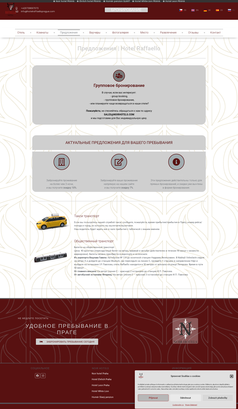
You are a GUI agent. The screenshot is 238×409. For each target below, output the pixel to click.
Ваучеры (94, 32)
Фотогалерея (120, 32)
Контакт (215, 32)
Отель (21, 32)
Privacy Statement (191, 405)
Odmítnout (185, 398)
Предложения (69, 32)
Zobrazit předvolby (217, 398)
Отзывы (193, 32)
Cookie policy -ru (178, 405)
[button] (231, 376)
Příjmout (153, 398)
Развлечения (168, 32)
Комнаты (42, 32)
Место (144, 32)
